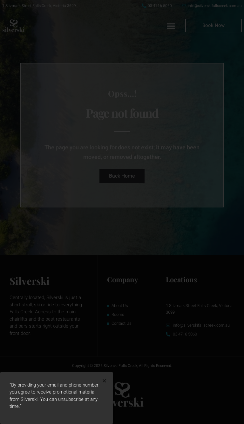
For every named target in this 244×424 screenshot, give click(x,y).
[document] (122, 212)
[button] (104, 380)
